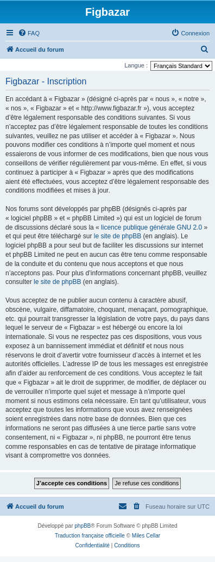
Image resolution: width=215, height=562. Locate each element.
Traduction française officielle (90, 536)
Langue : (136, 65)
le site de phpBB (117, 236)
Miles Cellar (146, 536)
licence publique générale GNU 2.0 (151, 227)
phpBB (82, 526)
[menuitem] (29, 33)
